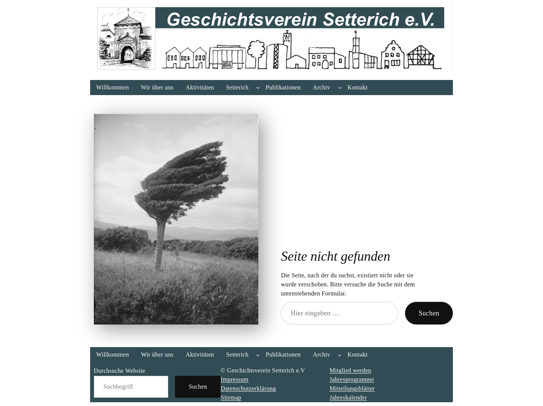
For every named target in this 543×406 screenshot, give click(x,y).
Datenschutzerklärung (248, 388)
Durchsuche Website (120, 371)
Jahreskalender (348, 397)
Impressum (234, 379)
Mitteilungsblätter (352, 388)
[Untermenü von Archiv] (340, 87)
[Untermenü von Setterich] (258, 87)
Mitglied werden (350, 370)
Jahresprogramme (352, 379)
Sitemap (231, 397)
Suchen (429, 313)
